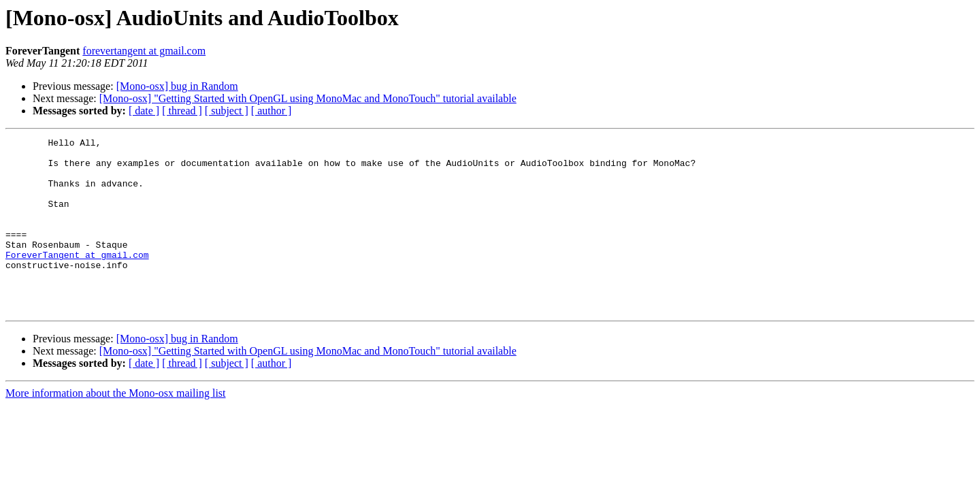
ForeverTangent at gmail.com (77, 279)
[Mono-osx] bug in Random (177, 86)
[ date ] (144, 110)
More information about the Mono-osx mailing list (115, 428)
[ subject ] (226, 110)
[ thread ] (182, 110)
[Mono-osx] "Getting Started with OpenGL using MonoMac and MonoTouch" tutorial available (308, 98)
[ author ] (271, 110)
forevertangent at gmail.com (144, 50)
